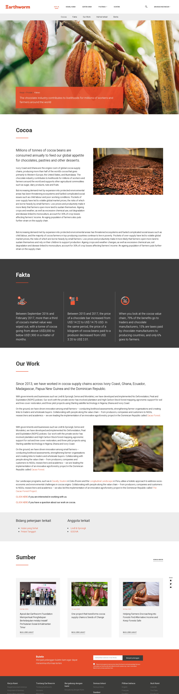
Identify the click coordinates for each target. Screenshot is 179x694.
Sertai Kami (87, 7)
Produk (29, 92)
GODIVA (74, 531)
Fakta (74, 17)
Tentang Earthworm (45, 683)
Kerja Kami (12, 683)
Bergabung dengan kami (73, 685)
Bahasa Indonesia (161, 7)
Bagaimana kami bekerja (17, 687)
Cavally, (55, 481)
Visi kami (39, 690)
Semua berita (158, 560)
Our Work (86, 17)
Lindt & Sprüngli (78, 528)
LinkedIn (153, 687)
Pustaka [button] (102, 7)
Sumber (97, 692)
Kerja (58, 6)
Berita (115, 17)
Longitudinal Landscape (101, 481)
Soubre (63, 481)
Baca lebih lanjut (27, 632)
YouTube (154, 690)
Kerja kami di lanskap (15, 690)
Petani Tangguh (28, 531)
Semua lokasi (99, 683)
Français (125, 690)
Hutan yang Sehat (29, 528)
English (124, 687)
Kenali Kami (70, 7)
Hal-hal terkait (102, 17)
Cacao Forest (153, 415)
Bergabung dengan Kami (74, 690)
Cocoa (64, 17)
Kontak (117, 7)
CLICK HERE (22, 497)
